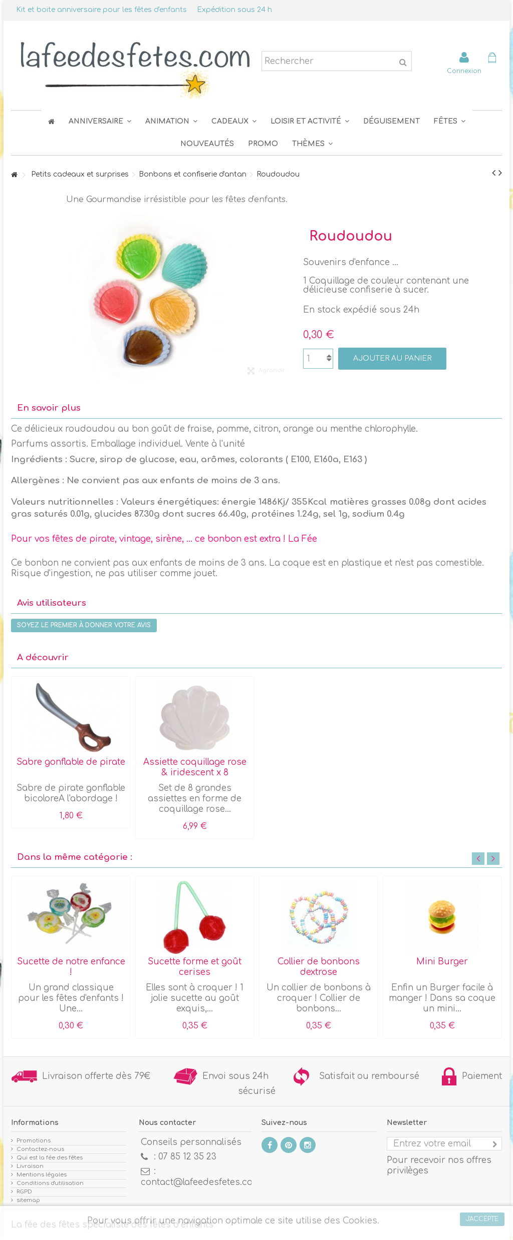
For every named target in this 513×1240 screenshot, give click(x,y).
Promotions (34, 1140)
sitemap (28, 1200)
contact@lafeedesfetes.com (201, 1182)
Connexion (464, 71)
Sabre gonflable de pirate (71, 762)
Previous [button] (478, 858)
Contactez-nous (40, 1149)
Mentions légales (42, 1174)
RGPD (24, 1191)
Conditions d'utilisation (50, 1183)
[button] (449, 121)
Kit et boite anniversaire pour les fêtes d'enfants (101, 10)
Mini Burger (442, 961)
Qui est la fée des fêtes (50, 1157)
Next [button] (493, 858)
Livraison (30, 1166)
